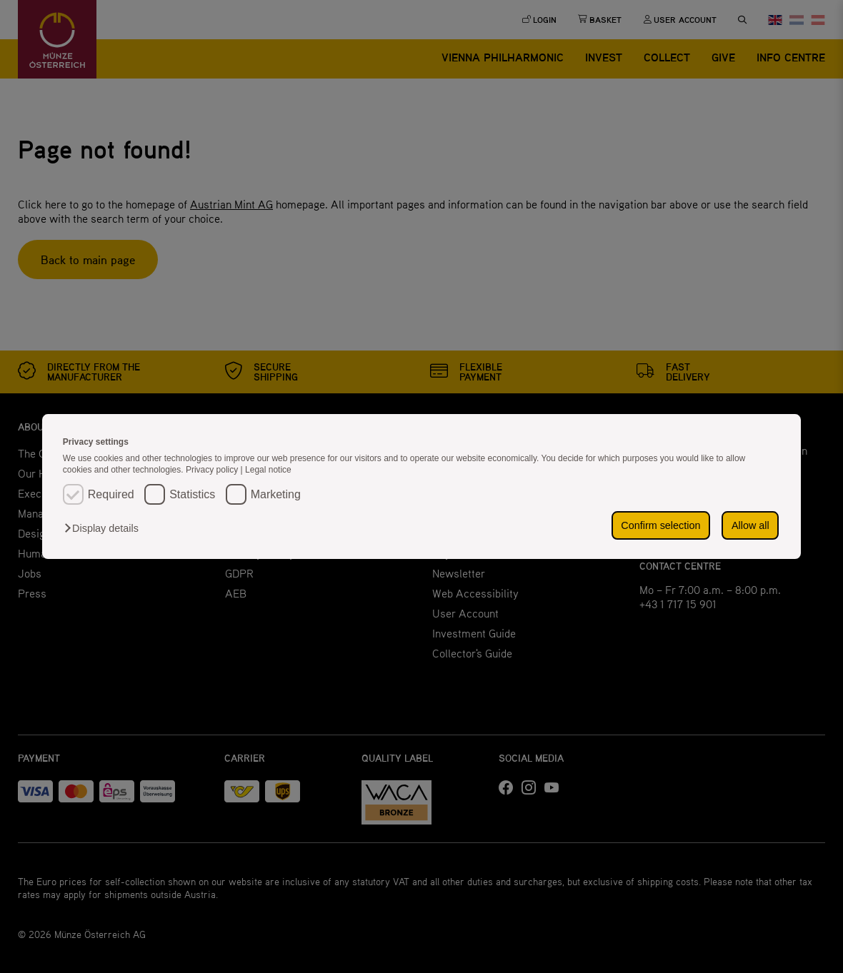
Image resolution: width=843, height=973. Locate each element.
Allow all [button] (750, 525)
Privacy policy (213, 470)
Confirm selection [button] (660, 525)
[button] (105, 528)
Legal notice (268, 470)
